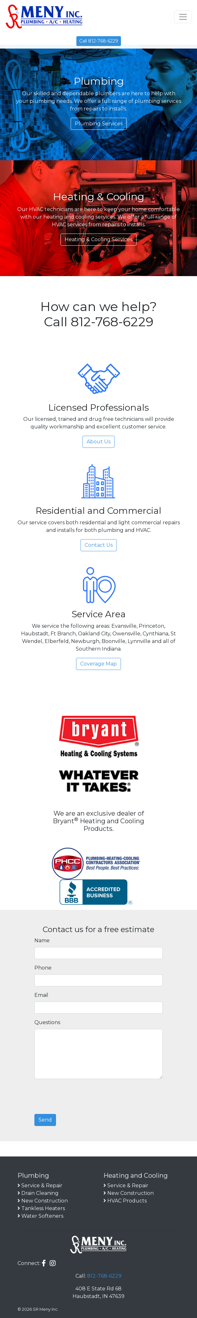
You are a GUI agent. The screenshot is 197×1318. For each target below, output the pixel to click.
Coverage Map (98, 664)
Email (41, 995)
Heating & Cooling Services (98, 239)
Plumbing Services (99, 124)
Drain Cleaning (40, 1193)
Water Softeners (42, 1216)
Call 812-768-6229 (98, 41)
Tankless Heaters (43, 1208)
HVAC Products (127, 1201)
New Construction (44, 1201)
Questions (47, 1022)
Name (42, 940)
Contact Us (99, 545)
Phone (43, 968)
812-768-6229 (104, 1276)
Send (45, 1120)
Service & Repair (41, 1185)
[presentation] (82, 1096)
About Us (98, 442)
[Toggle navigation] (183, 16)
